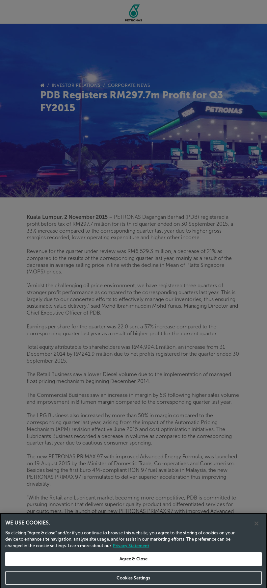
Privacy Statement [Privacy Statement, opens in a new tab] (131, 550)
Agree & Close (134, 563)
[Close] (256, 528)
